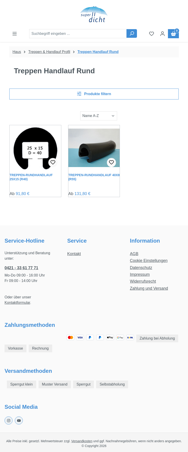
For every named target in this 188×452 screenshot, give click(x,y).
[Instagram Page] (9, 420)
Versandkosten (82, 441)
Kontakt (74, 253)
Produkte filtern (94, 93)
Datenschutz (141, 267)
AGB (134, 253)
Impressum (140, 274)
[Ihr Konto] (162, 33)
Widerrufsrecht (143, 281)
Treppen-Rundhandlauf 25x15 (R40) (31, 177)
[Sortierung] (98, 115)
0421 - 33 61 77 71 (21, 268)
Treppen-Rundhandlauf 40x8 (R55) (94, 177)
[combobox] (78, 33)
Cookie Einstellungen (148, 260)
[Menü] (14, 33)
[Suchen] (131, 33)
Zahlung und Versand (149, 288)
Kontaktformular (17, 303)
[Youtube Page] (19, 420)
